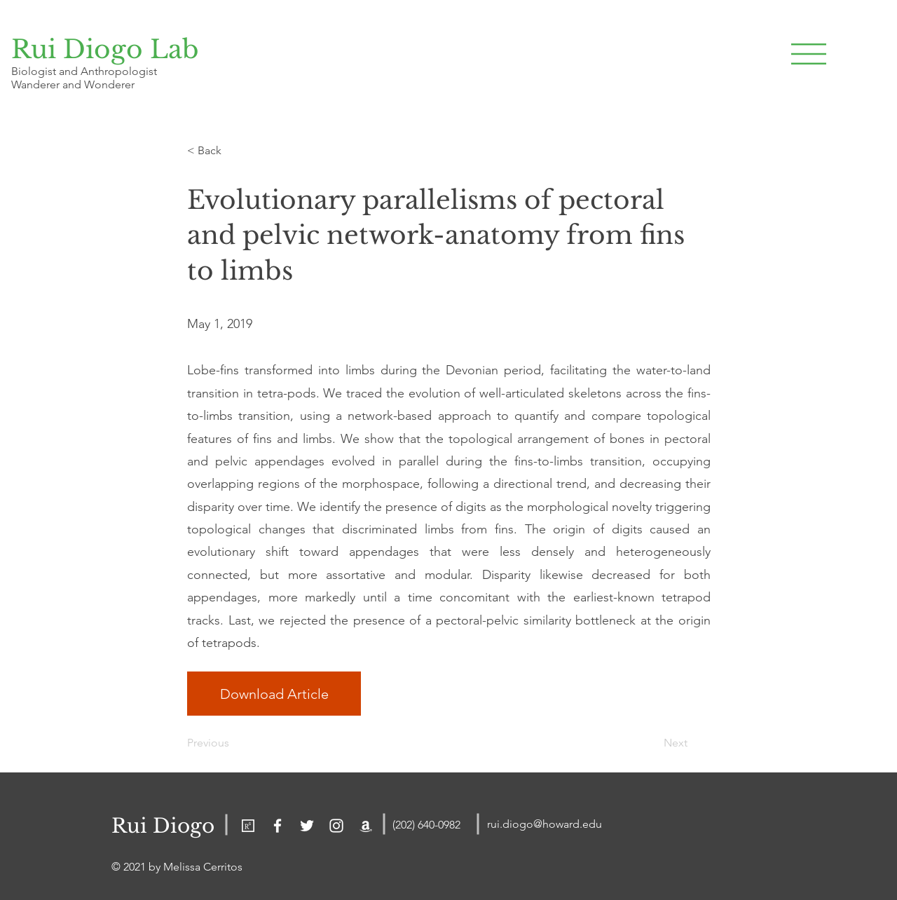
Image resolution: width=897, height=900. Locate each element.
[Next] (652, 743)
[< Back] (233, 151)
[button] (808, 53)
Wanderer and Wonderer (73, 84)
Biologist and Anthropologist (84, 71)
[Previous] (233, 743)
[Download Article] (274, 693)
